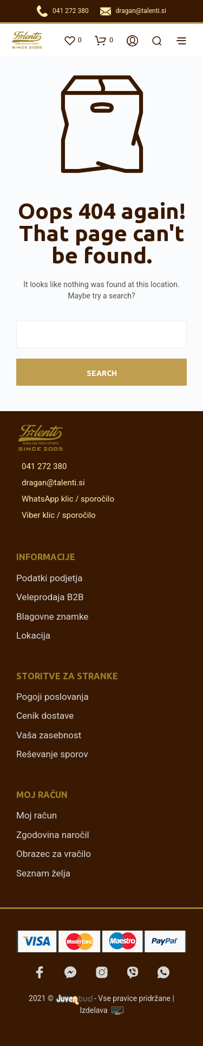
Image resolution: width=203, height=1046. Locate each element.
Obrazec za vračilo (53, 853)
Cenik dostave (45, 715)
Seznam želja (43, 873)
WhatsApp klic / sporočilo (66, 499)
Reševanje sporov (52, 754)
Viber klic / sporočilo (57, 515)
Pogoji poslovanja (52, 696)
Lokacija (33, 635)
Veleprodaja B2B (50, 597)
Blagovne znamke (52, 616)
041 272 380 (71, 11)
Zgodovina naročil (52, 834)
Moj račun (36, 815)
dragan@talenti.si (141, 11)
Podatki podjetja (49, 578)
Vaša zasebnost (48, 735)
